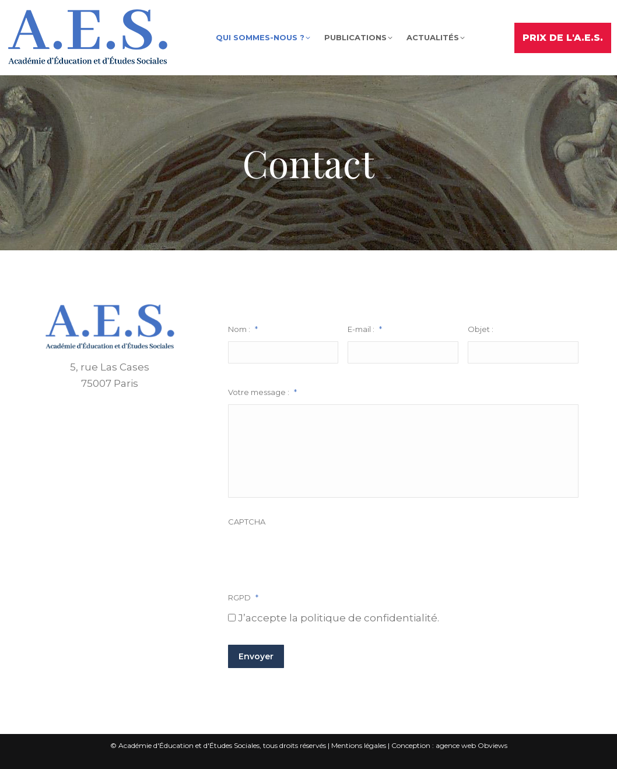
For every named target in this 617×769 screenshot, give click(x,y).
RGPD (243, 597)
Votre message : (262, 392)
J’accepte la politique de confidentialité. (338, 618)
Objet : (480, 329)
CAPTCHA (246, 521)
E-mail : (365, 329)
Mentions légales (358, 745)
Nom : (243, 329)
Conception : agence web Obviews (449, 745)
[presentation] (316, 556)
